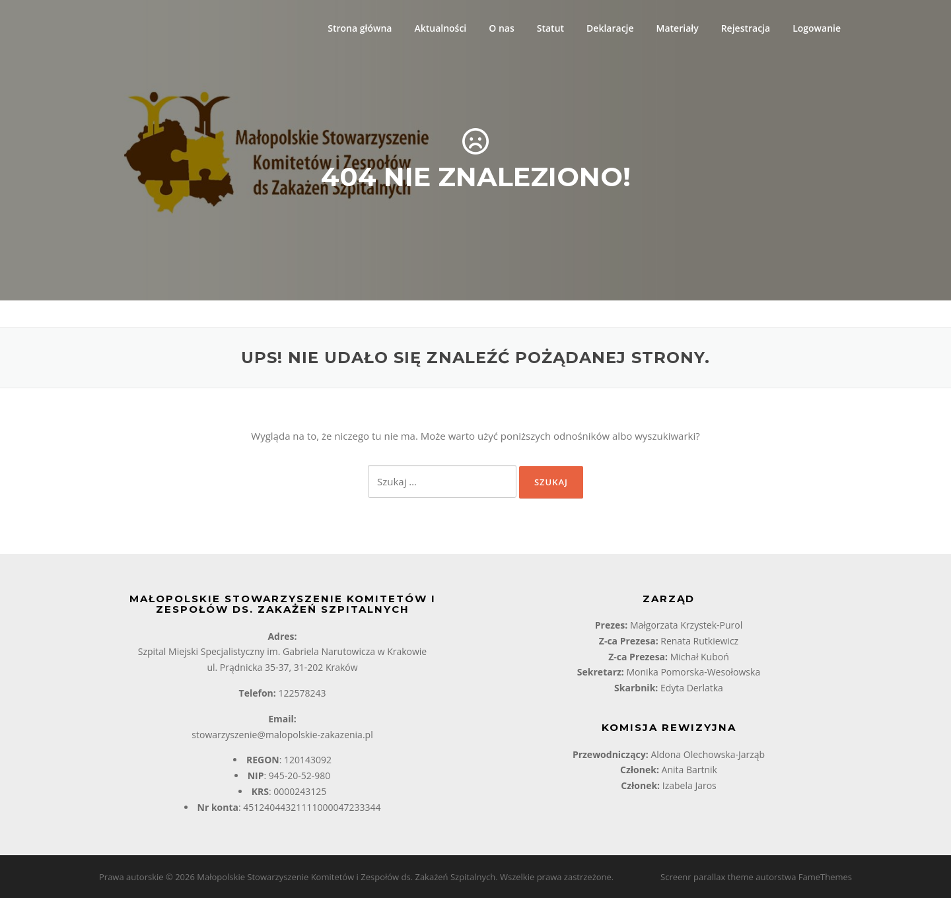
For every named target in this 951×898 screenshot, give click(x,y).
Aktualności (440, 28)
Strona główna (360, 28)
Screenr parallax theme (707, 877)
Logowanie (816, 28)
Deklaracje (609, 28)
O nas (501, 28)
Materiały (677, 28)
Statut (550, 28)
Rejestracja (745, 28)
